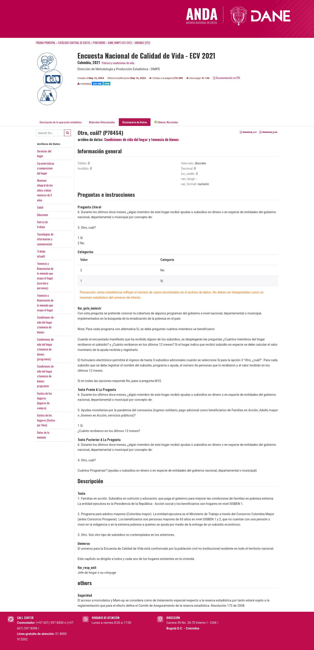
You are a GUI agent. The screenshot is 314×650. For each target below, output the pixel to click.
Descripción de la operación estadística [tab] (61, 122)
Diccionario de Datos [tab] (134, 122)
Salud (40, 207)
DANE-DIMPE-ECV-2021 (120, 43)
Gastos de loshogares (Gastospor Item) (46, 420)
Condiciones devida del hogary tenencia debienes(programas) (45, 349)
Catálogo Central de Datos (74, 43)
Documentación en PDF (226, 78)
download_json (268, 132)
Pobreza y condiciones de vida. (118, 63)
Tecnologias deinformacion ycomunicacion (45, 239)
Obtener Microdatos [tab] (166, 122)
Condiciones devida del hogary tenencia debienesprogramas (45, 376)
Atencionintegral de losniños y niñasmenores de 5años (45, 190)
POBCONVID (99, 43)
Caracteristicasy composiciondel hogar (45, 168)
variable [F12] (142, 43)
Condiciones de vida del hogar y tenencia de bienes (141, 139)
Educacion (42, 215)
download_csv (248, 132)
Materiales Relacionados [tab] (102, 122)
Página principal (45, 43)
